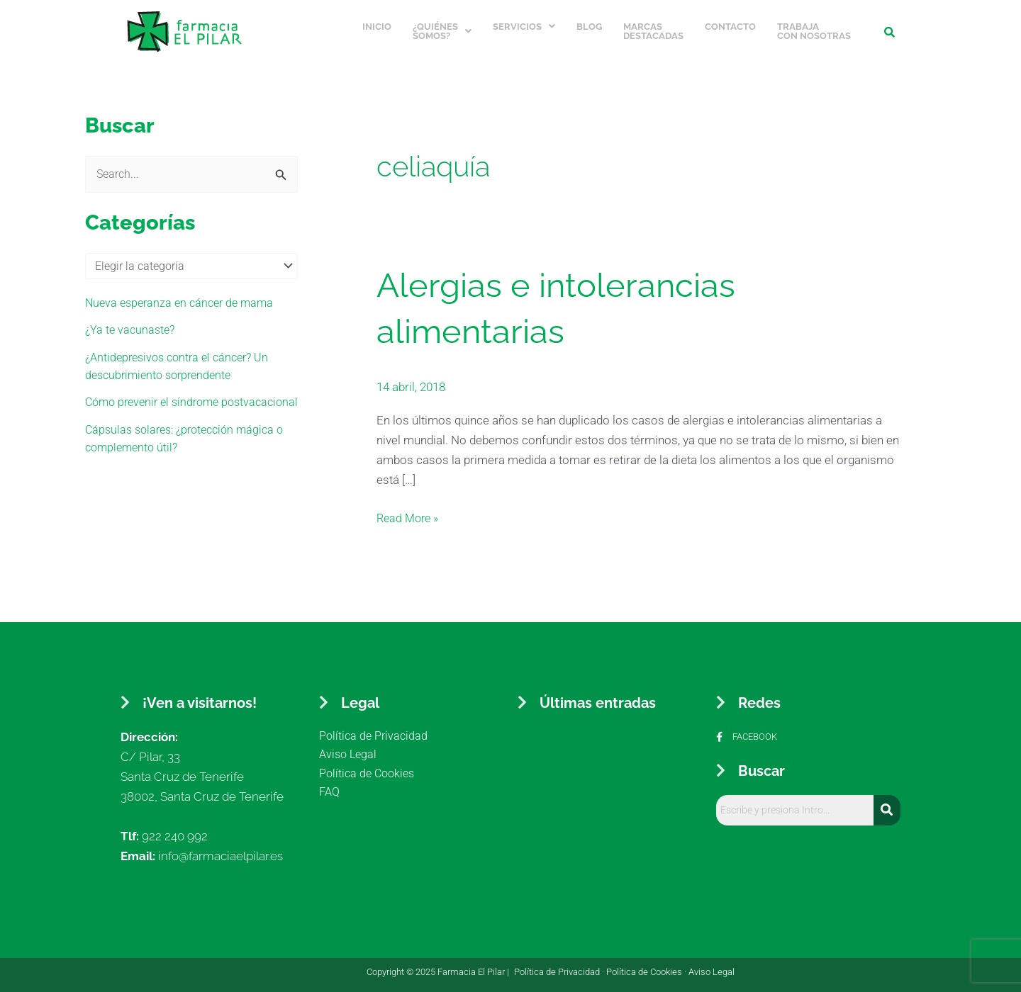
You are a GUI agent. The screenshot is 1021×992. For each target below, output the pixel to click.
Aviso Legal (711, 965)
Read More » (409, 510)
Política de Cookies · (647, 965)
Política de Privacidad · (560, 965)
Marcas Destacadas (653, 28)
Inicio (376, 23)
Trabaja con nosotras (814, 28)
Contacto (730, 23)
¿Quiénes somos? (442, 28)
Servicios (524, 23)
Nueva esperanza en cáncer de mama (184, 300)
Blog (589, 23)
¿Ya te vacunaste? (132, 327)
